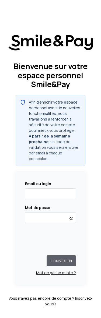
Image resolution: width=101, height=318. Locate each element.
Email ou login (38, 183)
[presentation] (51, 239)
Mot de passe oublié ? (56, 272)
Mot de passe (37, 207)
